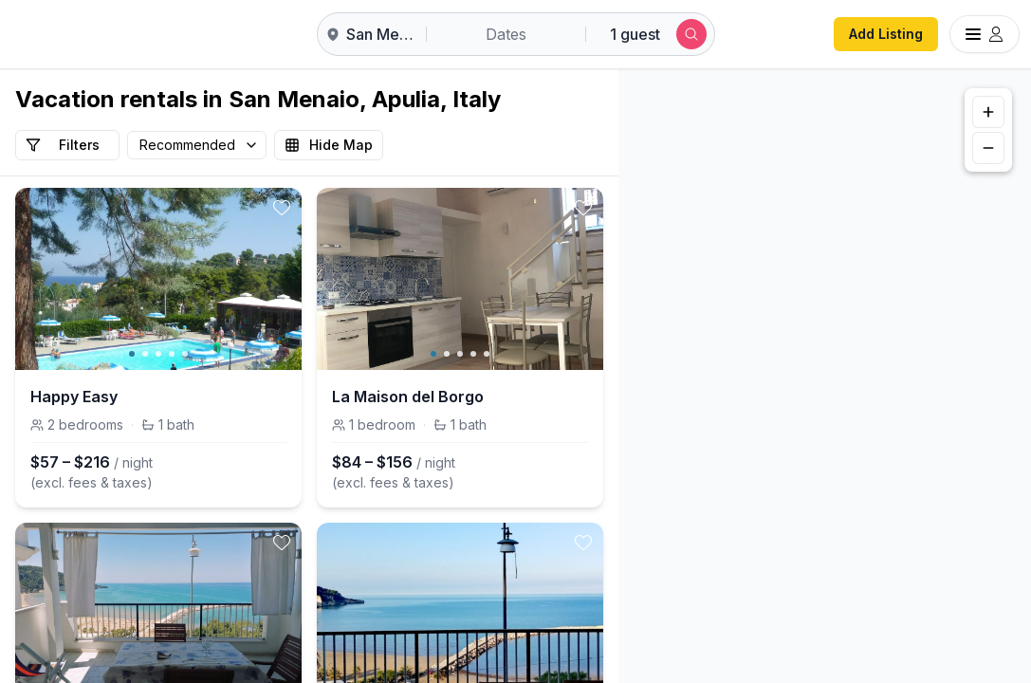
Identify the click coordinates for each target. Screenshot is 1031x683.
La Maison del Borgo (408, 396)
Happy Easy (74, 396)
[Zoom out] (988, 148)
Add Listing (886, 34)
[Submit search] (691, 34)
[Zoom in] (988, 112)
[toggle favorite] (281, 207)
